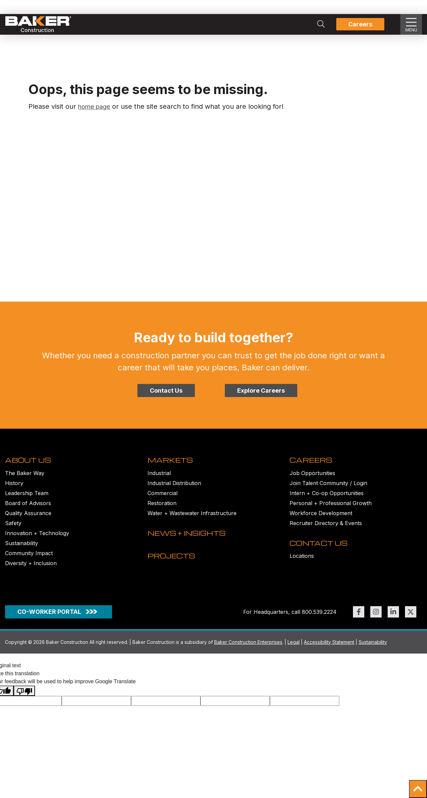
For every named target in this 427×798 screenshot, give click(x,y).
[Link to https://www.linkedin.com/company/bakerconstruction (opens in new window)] (393, 620)
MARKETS (171, 465)
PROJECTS (173, 573)
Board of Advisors (28, 508)
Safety (13, 528)
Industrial (159, 478)
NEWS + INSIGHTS (190, 544)
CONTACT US (321, 554)
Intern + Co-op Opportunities (327, 498)
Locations (302, 567)
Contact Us (166, 390)
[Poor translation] (24, 699)
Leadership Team (26, 498)
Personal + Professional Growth (331, 508)
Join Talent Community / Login (328, 488)
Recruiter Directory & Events (326, 528)
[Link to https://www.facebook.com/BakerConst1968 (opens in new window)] (359, 620)
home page (96, 106)
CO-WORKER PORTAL (49, 619)
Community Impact (29, 558)
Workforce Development (321, 518)
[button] (418, 789)
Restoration (161, 508)
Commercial (162, 498)
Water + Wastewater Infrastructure (192, 518)
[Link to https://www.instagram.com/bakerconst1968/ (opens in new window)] (376, 620)
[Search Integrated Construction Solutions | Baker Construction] (321, 24)
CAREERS (313, 465)
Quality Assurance (28, 518)
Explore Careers (261, 390)
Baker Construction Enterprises (248, 650)
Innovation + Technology (37, 538)
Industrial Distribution (174, 488)
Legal (294, 650)
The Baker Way (24, 478)
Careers (360, 24)
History (14, 488)
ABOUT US (29, 465)
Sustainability (21, 548)
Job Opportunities (312, 478)
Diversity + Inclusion (31, 568)
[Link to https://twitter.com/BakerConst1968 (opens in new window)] (411, 620)
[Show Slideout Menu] (411, 24)
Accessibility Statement (329, 650)
